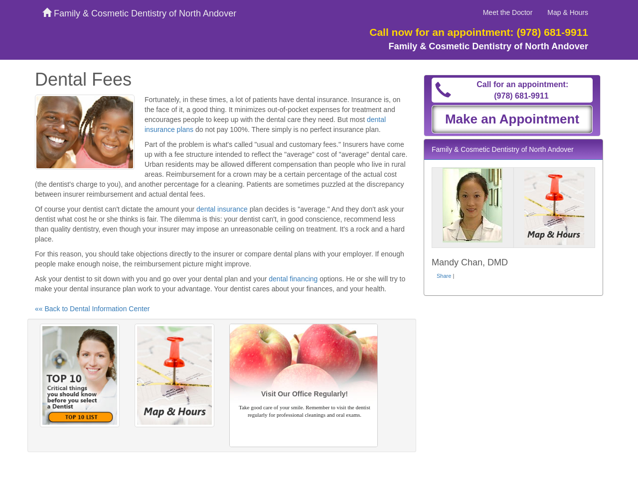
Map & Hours (567, 12)
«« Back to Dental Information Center (92, 309)
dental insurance (222, 209)
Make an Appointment (512, 119)
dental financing (293, 279)
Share (444, 276)
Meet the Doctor (508, 12)
